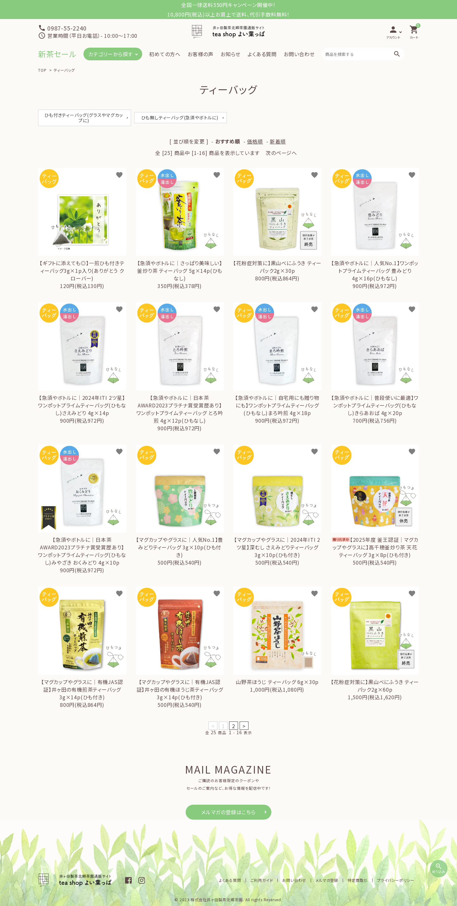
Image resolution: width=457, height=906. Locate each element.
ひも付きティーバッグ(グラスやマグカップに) (83, 118)
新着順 (278, 141)
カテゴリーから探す (110, 54)
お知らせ (231, 54)
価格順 (255, 141)
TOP (42, 70)
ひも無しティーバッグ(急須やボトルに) (179, 117)
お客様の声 (201, 54)
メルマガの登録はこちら (228, 812)
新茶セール (57, 53)
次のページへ (281, 153)
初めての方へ (165, 54)
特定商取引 (358, 880)
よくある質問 (262, 54)
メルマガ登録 (326, 880)
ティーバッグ (64, 70)
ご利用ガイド (261, 880)
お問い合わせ (299, 54)
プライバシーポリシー (395, 880)
